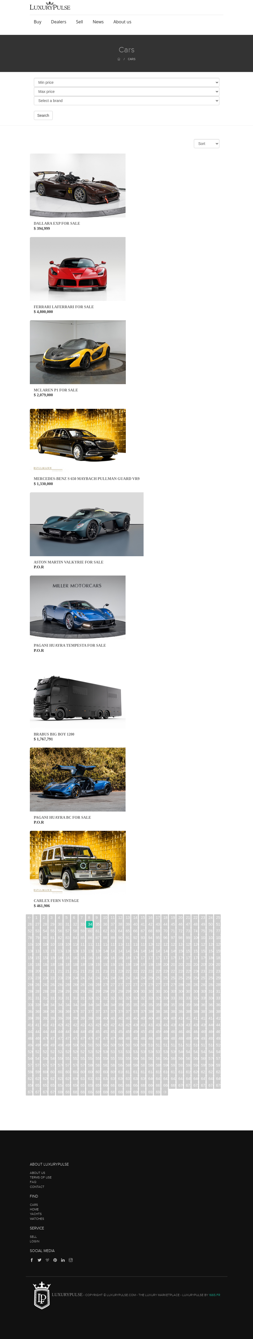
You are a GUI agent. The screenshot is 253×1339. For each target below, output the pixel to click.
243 (98, 978)
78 (30, 938)
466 (211, 1031)
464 (196, 1031)
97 (173, 938)
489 (188, 1038)
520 (30, 1052)
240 (75, 978)
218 (105, 971)
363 (218, 1005)
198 (150, 964)
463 (188, 1031)
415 (218, 1018)
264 (60, 985)
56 (60, 931)
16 (150, 917)
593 (188, 1065)
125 (188, 944)
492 (211, 1038)
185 (53, 964)
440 (211, 1025)
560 (135, 1058)
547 (37, 1058)
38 (120, 924)
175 (173, 958)
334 (196, 998)
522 (45, 1052)
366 (45, 1011)
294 (90, 991)
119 (143, 944)
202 (181, 964)
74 (196, 931)
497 (53, 1045)
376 (120, 1011)
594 (196, 1065)
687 (113, 1092)
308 (196, 991)
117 (128, 944)
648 (211, 1078)
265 (68, 985)
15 (143, 917)
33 (83, 924)
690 (135, 1092)
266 (75, 985)
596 (211, 1065)
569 (203, 1058)
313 (37, 998)
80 (45, 938)
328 (150, 998)
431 (143, 1025)
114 (105, 944)
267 (83, 985)
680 (60, 1092)
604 (75, 1072)
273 (128, 985)
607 (98, 1072)
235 (37, 978)
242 (90, 978)
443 (37, 1031)
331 (173, 998)
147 (158, 951)
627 (53, 1078)
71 (173, 931)
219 (113, 971)
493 (218, 1038)
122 (165, 944)
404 (135, 1018)
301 (143, 991)
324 (120, 998)
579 (83, 1065)
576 (60, 1065)
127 (203, 944)
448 (75, 1031)
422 (75, 1025)
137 (83, 951)
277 (158, 985)
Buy (38, 22)
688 (120, 1092)
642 (165, 1078)
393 (53, 1018)
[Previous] (29, 917)
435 (173, 1025)
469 (37, 1038)
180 (211, 958)
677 (37, 1092)
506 (120, 1045)
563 (158, 1058)
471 (53, 1038)
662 (120, 1085)
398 (90, 1018)
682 (75, 1092)
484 (150, 1038)
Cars (132, 59)
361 (203, 1005)
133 (53, 951)
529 (98, 1052)
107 (53, 944)
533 (128, 1052)
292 (75, 991)
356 (165, 1005)
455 (128, 1031)
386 (196, 1011)
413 (203, 1018)
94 (150, 938)
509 (143, 1045)
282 (196, 985)
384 (181, 1011)
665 (143, 1085)
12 (120, 917)
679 (53, 1092)
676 (30, 1092)
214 (75, 971)
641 (158, 1078)
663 (128, 1085)
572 (30, 1065)
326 (135, 998)
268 (90, 985)
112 (90, 944)
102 (211, 938)
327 (143, 998)
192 (105, 964)
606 (90, 1072)
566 (181, 1058)
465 (203, 1031)
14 (135, 917)
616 (165, 1072)
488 (181, 1038)
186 (60, 964)
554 (90, 1058)
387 (203, 1011)
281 (188, 985)
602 (60, 1072)
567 (188, 1058)
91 (128, 938)
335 (203, 998)
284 (211, 985)
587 (143, 1065)
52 (30, 931)
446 (60, 1031)
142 (120, 951)
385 (188, 1011)
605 (83, 1072)
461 (173, 1031)
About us (123, 22)
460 (165, 1031)
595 (203, 1065)
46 (181, 924)
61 (98, 931)
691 (143, 1092)
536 (150, 1052)
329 (158, 998)
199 (158, 964)
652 (45, 1085)
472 (60, 1038)
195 (128, 964)
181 (218, 958)
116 (120, 944)
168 (120, 958)
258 (211, 978)
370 (75, 1011)
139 (98, 951)
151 (188, 951)
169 (128, 958)
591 (173, 1065)
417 (37, 1025)
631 (83, 1078)
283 (203, 985)
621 (203, 1072)
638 (135, 1078)
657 (83, 1085)
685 (98, 1092)
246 (120, 978)
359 (188, 1005)
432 (150, 1025)
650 (30, 1085)
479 (113, 1038)
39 (128, 924)
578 (75, 1065)
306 (181, 991)
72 (181, 931)
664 (135, 1085)
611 (128, 1072)
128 (211, 944)
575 (53, 1065)
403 (128, 1018)
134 (60, 951)
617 (173, 1072)
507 (128, 1045)
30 (60, 924)
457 (143, 1031)
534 (135, 1052)
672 (196, 1085)
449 (83, 1031)
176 (181, 958)
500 (75, 1045)
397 (83, 1018)
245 (113, 978)
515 (188, 1045)
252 (165, 978)
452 (105, 1031)
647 (203, 1078)
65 (128, 931)
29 (53, 924)
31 (68, 924)
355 (158, 1005)
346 (90, 1005)
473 (68, 1038)
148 (165, 951)
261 (37, 985)
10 (105, 917)
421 (68, 1025)
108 (60, 944)
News (99, 22)
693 (158, 1092)
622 (211, 1072)
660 (105, 1085)
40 (135, 924)
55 (53, 931)
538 (165, 1052)
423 (83, 1025)
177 (188, 958)
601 (53, 1072)
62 (105, 931)
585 (128, 1065)
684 (90, 1092)
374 (105, 1011)
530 (105, 1052)
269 (98, 985)
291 (68, 991)
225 (158, 971)
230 (196, 971)
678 (45, 1092)
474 (75, 1038)
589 (158, 1065)
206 (211, 964)
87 (98, 938)
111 (83, 944)
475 (83, 1038)
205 (203, 964)
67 (143, 931)
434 (165, 1025)
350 (120, 1005)
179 (203, 958)
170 (135, 958)
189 (83, 964)
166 (105, 958)
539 (173, 1052)
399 (98, 1018)
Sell (80, 22)
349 (113, 1005)
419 (53, 1025)
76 (211, 931)
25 (218, 917)
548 (45, 1058)
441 (218, 1025)
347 (98, 1005)
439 (203, 1025)
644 (181, 1078)
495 (37, 1045)
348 (105, 1005)
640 (150, 1078)
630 (75, 1078)
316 (60, 998)
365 (37, 1011)
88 (105, 938)
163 (83, 958)
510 (150, 1045)
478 (105, 1038)
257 (203, 978)
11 (113, 917)
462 (181, 1031)
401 (113, 1018)
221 (128, 971)
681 (68, 1092)
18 (165, 917)
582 (105, 1065)
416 (30, 1025)
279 (173, 985)
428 (120, 1025)
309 (203, 991)
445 (53, 1031)
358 (181, 1005)
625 (37, 1078)
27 (37, 924)
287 (37, 991)
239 (68, 978)
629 (68, 1078)
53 (37, 931)
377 (128, 1011)
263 (53, 985)
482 (135, 1038)
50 (211, 924)
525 (68, 1052)
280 (181, 985)
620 (196, 1072)
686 (105, 1092)
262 (45, 985)
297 (113, 991)
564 (165, 1058)
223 (143, 971)
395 (68, 1018)
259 (218, 978)
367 (53, 1011)
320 (90, 998)
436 (181, 1025)
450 (90, 1031)
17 (158, 917)
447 (68, 1031)
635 (113, 1078)
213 (68, 971)
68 (150, 931)
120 (150, 944)
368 (60, 1011)
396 (75, 1018)
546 (30, 1058)
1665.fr (214, 1295)
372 (90, 1011)
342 (60, 1005)
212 (60, 971)
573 (37, 1065)
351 (128, 1005)
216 (90, 971)
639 (143, 1078)
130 (30, 951)
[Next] (164, 1092)
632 (90, 1078)
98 (181, 938)
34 (90, 924)
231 (203, 971)
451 (98, 1031)
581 (98, 1065)
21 (188, 917)
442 (30, 1031)
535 (143, 1052)
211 (53, 971)
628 (60, 1078)
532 (120, 1052)
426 (105, 1025)
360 (196, 1005)
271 (113, 985)
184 (45, 964)
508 (135, 1045)
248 (135, 978)
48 (196, 924)
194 (120, 964)
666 (150, 1085)
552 (75, 1058)
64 (120, 931)
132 (45, 951)
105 (37, 944)
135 (68, 951)
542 (196, 1052)
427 (113, 1025)
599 (37, 1072)
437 (188, 1025)
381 (158, 1011)
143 (128, 951)
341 (53, 1005)
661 (113, 1085)
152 (196, 951)
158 (45, 958)
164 (90, 958)
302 (150, 991)
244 (105, 978)
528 (90, 1052)
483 (143, 1038)
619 (188, 1072)
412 (196, 1018)
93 (143, 938)
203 (188, 964)
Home (34, 1209)
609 (113, 1072)
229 (188, 971)
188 (75, 964)
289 (53, 991)
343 (68, 1005)
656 (75, 1085)
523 (53, 1052)
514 (181, 1045)
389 (218, 1011)
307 (188, 991)
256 (196, 978)
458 (150, 1031)
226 (165, 971)
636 (120, 1078)
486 (165, 1038)
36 (105, 924)
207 (218, 964)
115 (113, 944)
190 (90, 964)
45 (173, 924)
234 (30, 978)
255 (188, 978)
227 (173, 971)
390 (30, 1018)
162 (75, 958)
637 (128, 1078)
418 (45, 1025)
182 (30, 964)
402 (120, 1018)
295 (98, 991)
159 (53, 958)
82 (60, 938)
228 (181, 971)
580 (90, 1065)
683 (83, 1092)
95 (158, 938)
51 (218, 924)
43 (158, 924)
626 (45, 1078)
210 (45, 971)
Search (43, 115)
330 (165, 998)
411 (188, 1018)
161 (68, 958)
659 (98, 1085)
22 (196, 917)
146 (150, 951)
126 (196, 944)
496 (45, 1045)
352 (135, 1005)
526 (75, 1052)
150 (181, 951)
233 (218, 971)
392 (45, 1018)
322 (105, 998)
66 (135, 931)
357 (173, 1005)
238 (60, 978)
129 (218, 944)
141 (113, 951)
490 (196, 1038)
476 (90, 1038)
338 (30, 1005)
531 (113, 1052)
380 (150, 1011)
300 (135, 991)
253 (173, 978)
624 (30, 1078)
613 (143, 1072)
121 (158, 944)
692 (150, 1092)
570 (211, 1058)
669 (173, 1085)
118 (135, 944)
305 (173, 991)
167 (113, 958)
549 (53, 1058)
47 (188, 924)
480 (120, 1038)
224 (150, 971)
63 (113, 931)
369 (68, 1011)
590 (165, 1065)
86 (90, 938)
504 (105, 1045)
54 (45, 931)
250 (150, 978)
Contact (37, 1187)
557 (113, 1058)
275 (143, 985)
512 (165, 1045)
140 (105, 951)
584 (120, 1065)
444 (45, 1031)
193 (113, 964)
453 (113, 1031)
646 (196, 1078)
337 (218, 998)
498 (60, 1045)
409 (173, 1018)
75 (203, 931)
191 (98, 964)
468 (30, 1038)
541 (188, 1052)
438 (196, 1025)
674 (211, 1085)
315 (53, 998)
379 (143, 1011)
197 (143, 964)
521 (37, 1052)
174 (165, 958)
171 (143, 958)
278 (165, 985)
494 (30, 1045)
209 (37, 971)
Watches (37, 1219)
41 (143, 924)
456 (135, 1031)
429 (128, 1025)
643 (173, 1078)
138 (90, 951)
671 (188, 1085)
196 (135, 964)
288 (45, 991)
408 (165, 1018)
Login (34, 1241)
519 (218, 1045)
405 (143, 1018)
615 (158, 1072)
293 (83, 991)
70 (165, 931)
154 (211, 951)
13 (128, 917)
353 (143, 1005)
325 (128, 998)
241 (83, 978)
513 (173, 1045)
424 (90, 1025)
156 (30, 958)
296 (105, 991)
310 (211, 991)
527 (83, 1052)
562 (150, 1058)
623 (218, 1072)
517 (203, 1045)
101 (203, 938)
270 (105, 985)
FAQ (33, 1182)
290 (60, 991)
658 (90, 1085)
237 (53, 978)
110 (75, 944)
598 (30, 1072)
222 (135, 971)
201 (173, 964)
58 (75, 931)
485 (158, 1038)
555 (98, 1058)
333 (188, 998)
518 (211, 1045)
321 (98, 998)
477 (98, 1038)
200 (165, 964)
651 (37, 1085)
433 (158, 1025)
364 (30, 1011)
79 (37, 938)
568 (196, 1058)
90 (120, 938)
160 (60, 958)
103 (218, 938)
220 (120, 971)
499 (68, 1045)
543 (203, 1052)
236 (45, 978)
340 (45, 1005)
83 (68, 938)
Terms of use (41, 1177)
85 (83, 938)
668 (165, 1085)
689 (128, 1092)
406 (150, 1018)
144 (135, 951)
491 (203, 1038)
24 (211, 917)
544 (211, 1052)
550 (60, 1058)
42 (150, 924)
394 (60, 1018)
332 (181, 998)
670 (181, 1085)
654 (60, 1085)
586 (135, 1065)
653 (53, 1085)
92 (135, 938)
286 (30, 991)
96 (165, 938)
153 (203, 951)
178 (196, 958)
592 (181, 1065)
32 (75, 924)
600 (45, 1072)
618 (181, 1072)
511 (158, 1045)
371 (83, 1011)
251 (158, 978)
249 (143, 978)
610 (120, 1072)
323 (113, 998)
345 (83, 1005)
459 (158, 1031)
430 (135, 1025)
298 (120, 991)
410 (181, 1018)
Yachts (36, 1214)
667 (158, 1085)
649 (218, 1078)
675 (218, 1085)
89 (113, 938)
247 (128, 978)
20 (181, 917)
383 (173, 1011)
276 (150, 985)
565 (173, 1058)
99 (188, 938)
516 (196, 1045)
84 (75, 938)
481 (128, 1038)
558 (120, 1058)
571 (218, 1058)
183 (37, 964)
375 (113, 1011)
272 (120, 985)
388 (211, 1011)
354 (150, 1005)
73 (188, 931)
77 (218, 931)
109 (68, 944)
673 (203, 1085)
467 (218, 1031)
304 (165, 991)
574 (45, 1065)
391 (37, 1018)
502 (90, 1045)
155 (218, 951)
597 (218, 1065)
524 (60, 1052)
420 (60, 1025)
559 (128, 1058)
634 (105, 1078)
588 (150, 1065)
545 (218, 1052)
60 (90, 931)
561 (143, 1058)
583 (113, 1065)
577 (68, 1065)
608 (105, 1072)
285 (218, 985)
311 (218, 991)
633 (98, 1078)
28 (45, 924)
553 (83, 1058)
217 (98, 971)
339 (37, 1005)
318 (75, 998)
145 (143, 951)
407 (158, 1018)
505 (113, 1045)
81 (53, 938)
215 (83, 971)
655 (68, 1085)
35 (98, 924)
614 (150, 1072)
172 (150, 958)
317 (68, 998)
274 (135, 985)
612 (135, 1072)
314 (45, 998)
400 (105, 1018)
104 (30, 944)
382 (165, 1011)
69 (158, 931)
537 (158, 1052)
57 (68, 931)
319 (83, 998)
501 (83, 1045)
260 (30, 985)
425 (98, 1025)
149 (173, 951)
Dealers (59, 22)
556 (105, 1058)
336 (211, 998)
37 (113, 924)
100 (196, 938)
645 (188, 1078)
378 (135, 1011)
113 (98, 944)
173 (158, 958)
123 (173, 944)
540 (181, 1052)
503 (98, 1045)
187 (68, 964)
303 (158, 991)
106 (45, 944)
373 (98, 1011)
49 (203, 924)
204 (196, 964)
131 (37, 951)
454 (120, 1031)
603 (68, 1072)
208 (30, 971)
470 (45, 1038)
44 (165, 924)
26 (30, 924)
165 (98, 958)
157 (37, 958)
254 (181, 978)
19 (173, 917)
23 (203, 917)
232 (211, 971)
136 (75, 951)
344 (75, 1005)
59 (83, 931)
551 (68, 1058)
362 (211, 1005)
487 (173, 1038)
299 (128, 991)
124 (181, 944)
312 (30, 998)
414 (211, 1018)
